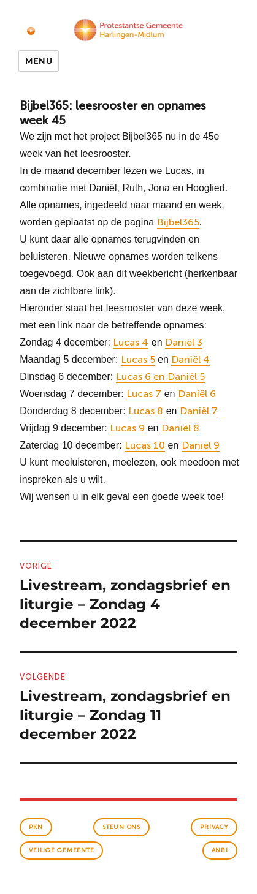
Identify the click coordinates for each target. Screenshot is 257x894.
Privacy (214, 827)
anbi (220, 850)
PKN (35, 827)
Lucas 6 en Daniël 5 (160, 376)
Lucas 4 (130, 342)
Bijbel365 (178, 222)
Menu (38, 61)
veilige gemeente (61, 850)
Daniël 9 (201, 445)
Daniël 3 (183, 342)
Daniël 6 (197, 394)
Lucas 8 (145, 411)
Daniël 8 (180, 428)
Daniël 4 (190, 359)
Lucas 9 (127, 428)
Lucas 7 (143, 394)
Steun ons (121, 827)
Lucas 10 (145, 445)
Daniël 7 (199, 411)
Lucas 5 (138, 359)
